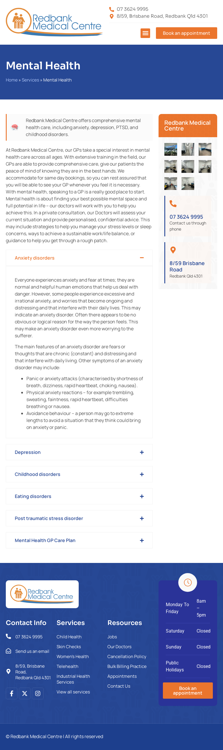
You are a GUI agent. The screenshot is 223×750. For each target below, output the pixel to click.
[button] (145, 33)
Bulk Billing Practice (127, 666)
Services (30, 80)
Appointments (122, 676)
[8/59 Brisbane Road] (173, 250)
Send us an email (32, 651)
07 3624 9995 (186, 216)
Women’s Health (73, 656)
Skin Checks (69, 647)
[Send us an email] (8, 650)
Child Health (69, 637)
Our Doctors (119, 647)
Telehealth (67, 666)
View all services (73, 692)
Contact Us (118, 686)
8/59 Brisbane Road (187, 266)
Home (12, 80)
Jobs (112, 637)
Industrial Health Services (73, 679)
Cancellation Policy (126, 656)
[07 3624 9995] (173, 203)
